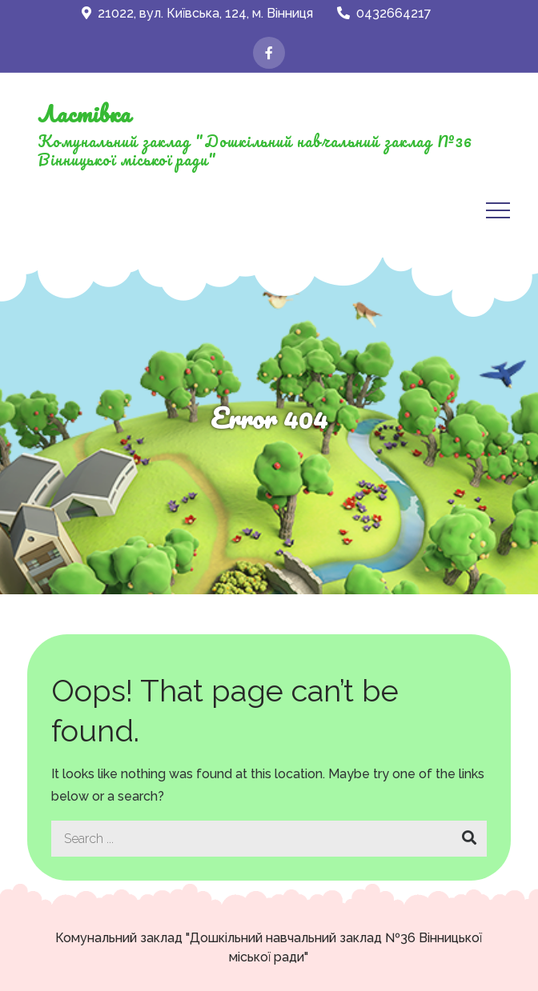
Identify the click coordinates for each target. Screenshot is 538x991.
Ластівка (84, 113)
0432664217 (384, 13)
